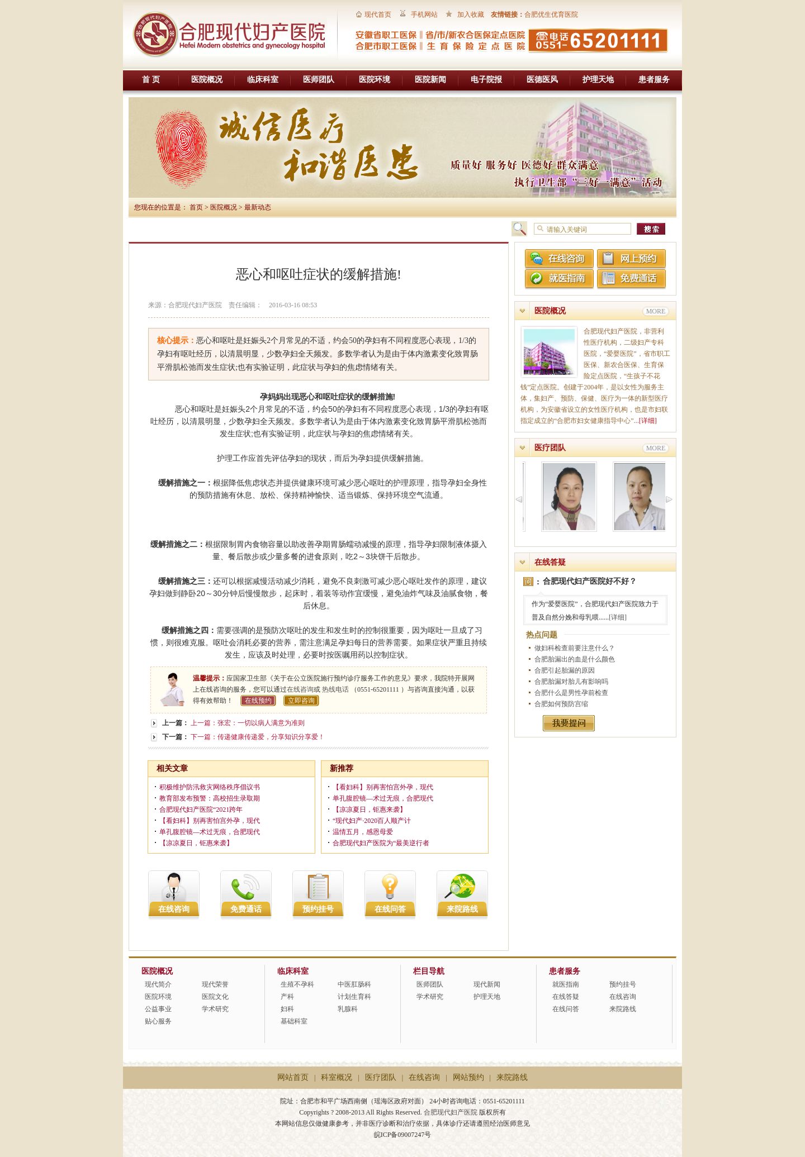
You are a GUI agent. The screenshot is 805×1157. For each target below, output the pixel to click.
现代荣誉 (215, 984)
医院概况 (206, 79)
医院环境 (374, 79)
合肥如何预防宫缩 (561, 704)
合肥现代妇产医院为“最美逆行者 (381, 843)
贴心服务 (158, 1021)
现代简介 (158, 984)
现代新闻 (486, 984)
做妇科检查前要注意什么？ (574, 648)
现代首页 (377, 14)
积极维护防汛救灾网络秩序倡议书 (209, 787)
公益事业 (158, 1009)
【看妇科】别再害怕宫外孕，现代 (209, 821)
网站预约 (468, 1077)
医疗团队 (550, 448)
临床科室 (262, 79)
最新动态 (257, 207)
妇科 (287, 1009)
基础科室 (294, 1021)
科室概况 (336, 1077)
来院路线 (462, 909)
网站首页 (293, 1077)
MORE (656, 311)
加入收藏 (470, 14)
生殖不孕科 (297, 984)
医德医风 (542, 79)
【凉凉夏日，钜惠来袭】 (196, 843)
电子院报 (486, 79)
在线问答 (390, 909)
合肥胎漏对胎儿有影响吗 (571, 681)
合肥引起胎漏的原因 (564, 670)
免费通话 (246, 909)
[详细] (648, 421)
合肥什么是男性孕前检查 (571, 693)
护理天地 (598, 79)
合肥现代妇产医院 (450, 1112)
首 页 (151, 79)
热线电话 (335, 689)
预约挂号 (318, 909)
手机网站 (424, 14)
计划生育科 (354, 997)
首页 (196, 207)
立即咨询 (301, 700)
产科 (287, 997)
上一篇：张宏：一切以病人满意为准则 (248, 723)
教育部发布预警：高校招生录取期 (209, 798)
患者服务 (654, 79)
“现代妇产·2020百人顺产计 (372, 821)
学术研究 (215, 1009)
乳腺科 (348, 1009)
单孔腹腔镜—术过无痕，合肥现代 (209, 832)
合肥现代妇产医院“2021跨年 (201, 809)
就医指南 (565, 984)
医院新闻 (430, 79)
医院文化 (215, 997)
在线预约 (258, 700)
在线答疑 (550, 562)
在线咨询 (300, 689)
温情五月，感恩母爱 (363, 832)
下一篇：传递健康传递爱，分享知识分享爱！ (258, 737)
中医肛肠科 (354, 984)
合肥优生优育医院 (551, 14)
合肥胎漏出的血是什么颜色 (574, 659)
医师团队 (318, 79)
